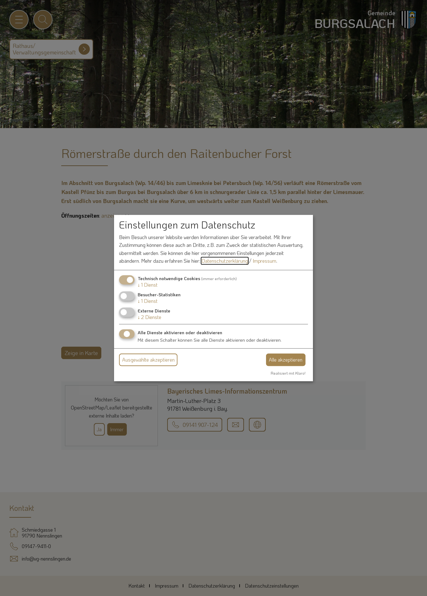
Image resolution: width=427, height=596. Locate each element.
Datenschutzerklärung (224, 261)
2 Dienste (149, 317)
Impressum (264, 261)
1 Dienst (148, 284)
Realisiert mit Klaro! (288, 373)
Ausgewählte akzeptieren (148, 359)
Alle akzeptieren (285, 359)
